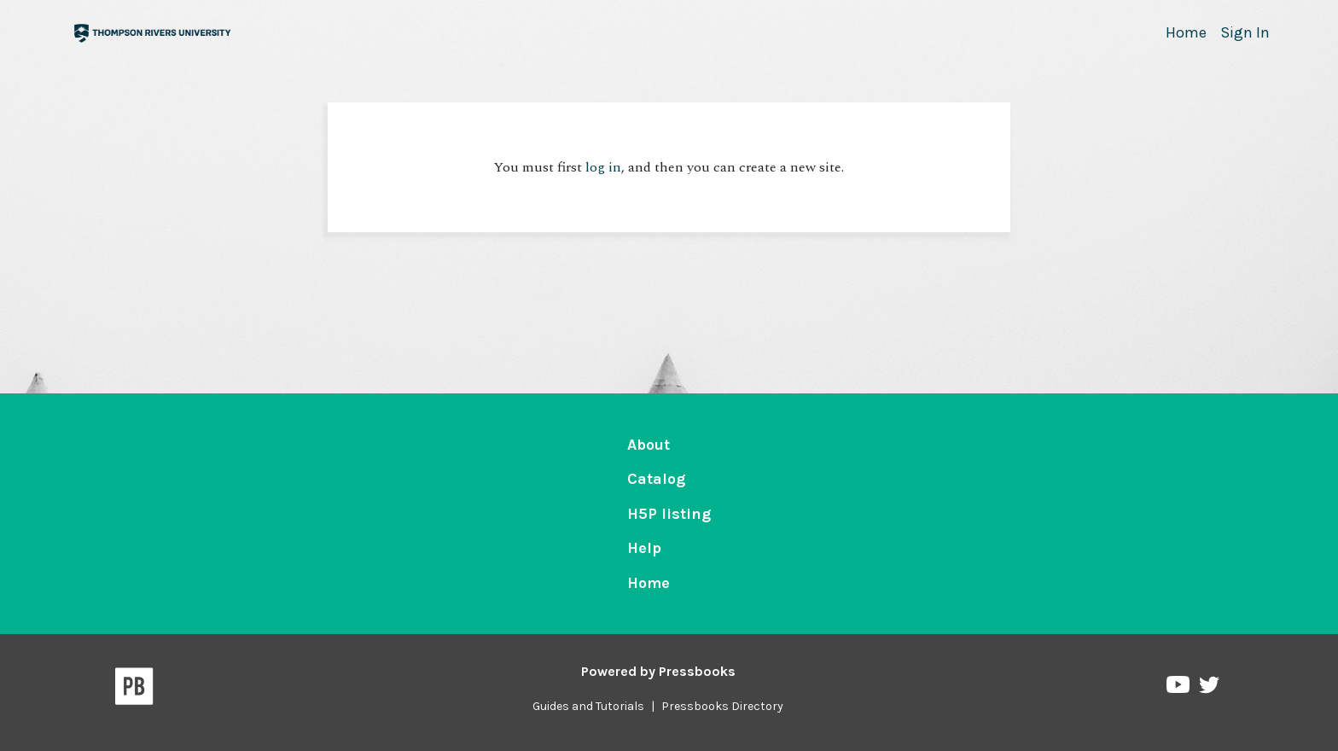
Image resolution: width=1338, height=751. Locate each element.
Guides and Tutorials (588, 706)
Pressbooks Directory (722, 706)
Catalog (656, 478)
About (648, 444)
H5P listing (669, 513)
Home (1186, 32)
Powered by (658, 671)
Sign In (1245, 32)
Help (644, 548)
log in (603, 167)
